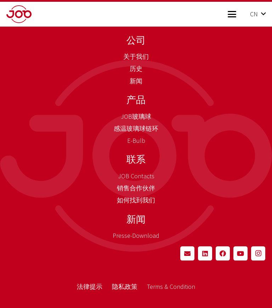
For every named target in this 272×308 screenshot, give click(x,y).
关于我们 (136, 56)
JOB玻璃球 (136, 116)
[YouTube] (240, 253)
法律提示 (89, 286)
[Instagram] (258, 253)
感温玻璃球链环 (136, 128)
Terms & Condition (171, 286)
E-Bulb (136, 140)
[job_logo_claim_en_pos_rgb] (30, 14)
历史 (136, 69)
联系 (136, 159)
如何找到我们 (136, 200)
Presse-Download (136, 235)
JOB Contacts (136, 176)
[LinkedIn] (205, 253)
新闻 (136, 81)
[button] (231, 14)
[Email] (187, 253)
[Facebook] (223, 253)
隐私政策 (124, 286)
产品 (136, 100)
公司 (136, 40)
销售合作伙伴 (136, 188)
